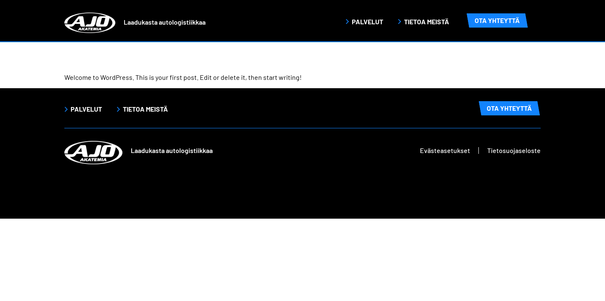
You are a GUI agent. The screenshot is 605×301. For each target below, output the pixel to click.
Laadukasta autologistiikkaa (165, 22)
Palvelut (367, 22)
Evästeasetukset (445, 150)
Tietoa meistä (426, 22)
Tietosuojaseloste (514, 150)
